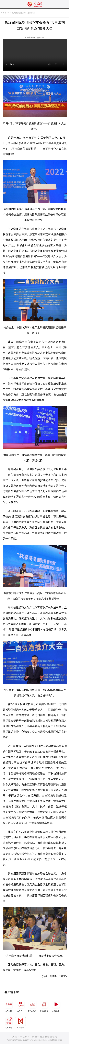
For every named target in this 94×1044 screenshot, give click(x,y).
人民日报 (9, 1005)
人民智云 (9, 1022)
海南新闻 (31, 13)
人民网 (3, 13)
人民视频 (56, 1005)
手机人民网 (32, 1005)
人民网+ (20, 1005)
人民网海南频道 (17, 13)
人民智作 (20, 1022)
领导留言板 (44, 1005)
